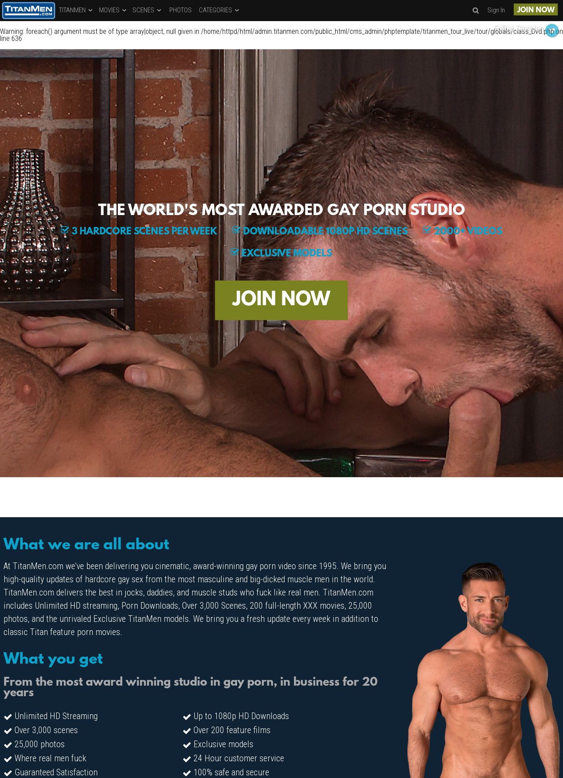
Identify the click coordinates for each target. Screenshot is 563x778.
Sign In (496, 10)
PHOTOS (180, 10)
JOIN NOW (536, 10)
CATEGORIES (219, 10)
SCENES (147, 10)
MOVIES (113, 10)
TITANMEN (76, 10)
